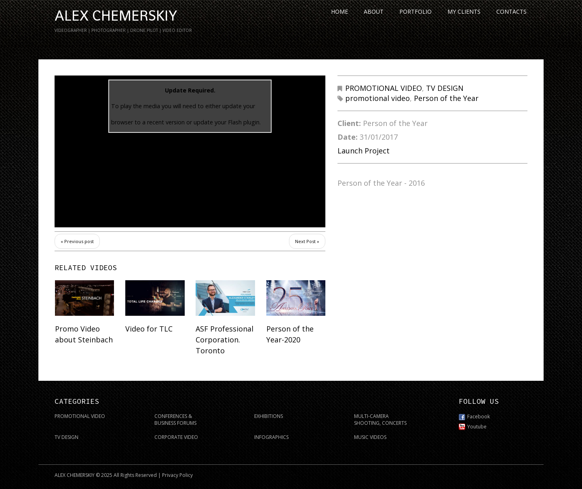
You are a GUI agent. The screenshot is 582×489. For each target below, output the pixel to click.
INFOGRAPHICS (271, 437)
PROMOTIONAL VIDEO (383, 88)
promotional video (377, 98)
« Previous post (77, 241)
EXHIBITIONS (268, 416)
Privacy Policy (177, 475)
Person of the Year (446, 98)
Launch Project (363, 150)
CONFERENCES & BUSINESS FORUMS (175, 419)
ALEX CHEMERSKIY (116, 15)
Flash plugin (243, 122)
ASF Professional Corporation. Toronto (224, 339)
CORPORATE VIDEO (176, 437)
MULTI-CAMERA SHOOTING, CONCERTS (380, 419)
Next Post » (307, 241)
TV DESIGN (445, 88)
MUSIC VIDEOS (370, 437)
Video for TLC (149, 329)
